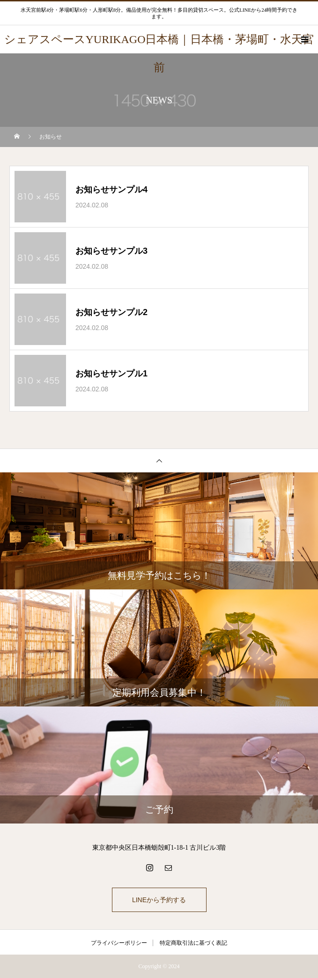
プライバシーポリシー (119, 943)
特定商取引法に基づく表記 (193, 943)
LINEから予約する (159, 900)
